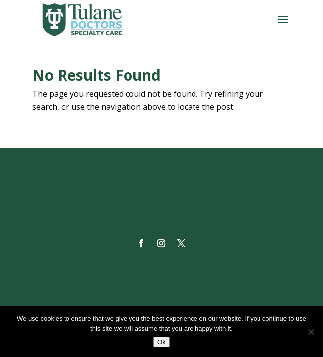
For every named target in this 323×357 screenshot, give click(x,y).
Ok (161, 342)
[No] (311, 332)
